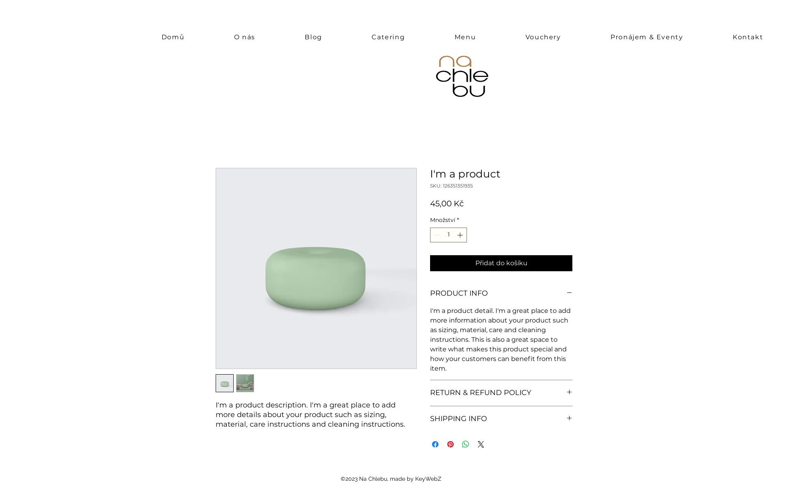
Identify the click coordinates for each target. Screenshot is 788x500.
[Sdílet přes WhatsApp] (466, 444)
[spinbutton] (448, 235)
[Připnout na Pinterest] (450, 444)
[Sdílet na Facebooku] (435, 444)
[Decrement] (436, 235)
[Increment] (461, 235)
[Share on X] (481, 444)
